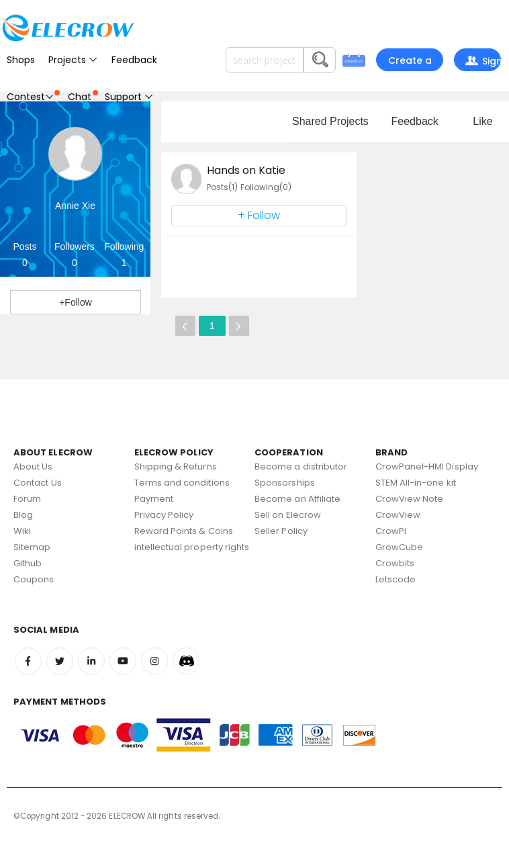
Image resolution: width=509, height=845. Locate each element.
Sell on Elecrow (287, 514)
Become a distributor (300, 466)
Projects (73, 59)
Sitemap (31, 547)
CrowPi (390, 531)
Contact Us (37, 482)
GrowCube (399, 547)
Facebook (28, 661)
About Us (33, 466)
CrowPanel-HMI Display (426, 466)
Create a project (410, 62)
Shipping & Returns (175, 466)
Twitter (59, 661)
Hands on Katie (246, 170)
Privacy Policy (164, 514)
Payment (153, 498)
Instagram (154, 661)
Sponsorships (284, 482)
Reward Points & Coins (183, 531)
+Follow (75, 302)
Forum (27, 498)
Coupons (33, 579)
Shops (21, 59)
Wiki (22, 531)
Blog (23, 514)
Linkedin (91, 661)
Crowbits (395, 563)
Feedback (134, 59)
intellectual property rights (192, 547)
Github (27, 563)
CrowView (398, 514)
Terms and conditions (182, 482)
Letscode (395, 579)
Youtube (122, 661)
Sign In (482, 62)
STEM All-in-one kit (415, 482)
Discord (186, 661)
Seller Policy (281, 531)
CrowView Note (409, 498)
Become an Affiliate (297, 498)
